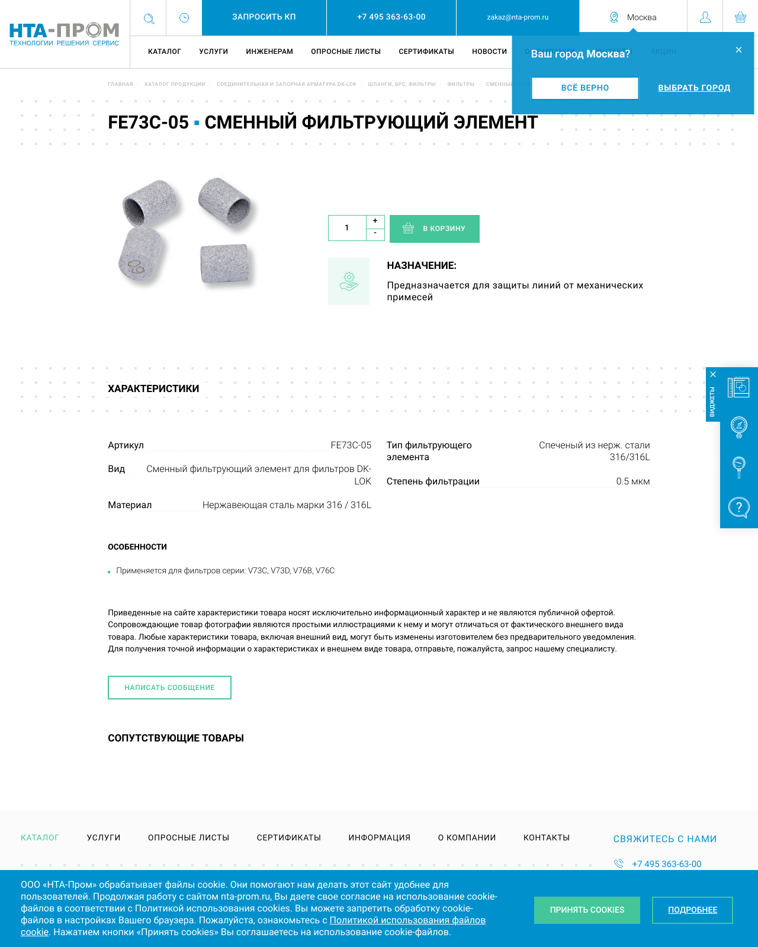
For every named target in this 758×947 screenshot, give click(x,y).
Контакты (546, 838)
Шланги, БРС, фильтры (402, 85)
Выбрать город (695, 88)
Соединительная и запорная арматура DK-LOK (286, 85)
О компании (467, 838)
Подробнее (693, 910)
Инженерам (269, 51)
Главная (120, 85)
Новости (489, 51)
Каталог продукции (174, 85)
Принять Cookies (587, 910)
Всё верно (585, 88)
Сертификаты (426, 51)
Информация (379, 838)
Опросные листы (346, 51)
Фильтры (460, 85)
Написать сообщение (169, 687)
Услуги (213, 51)
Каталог (164, 51)
